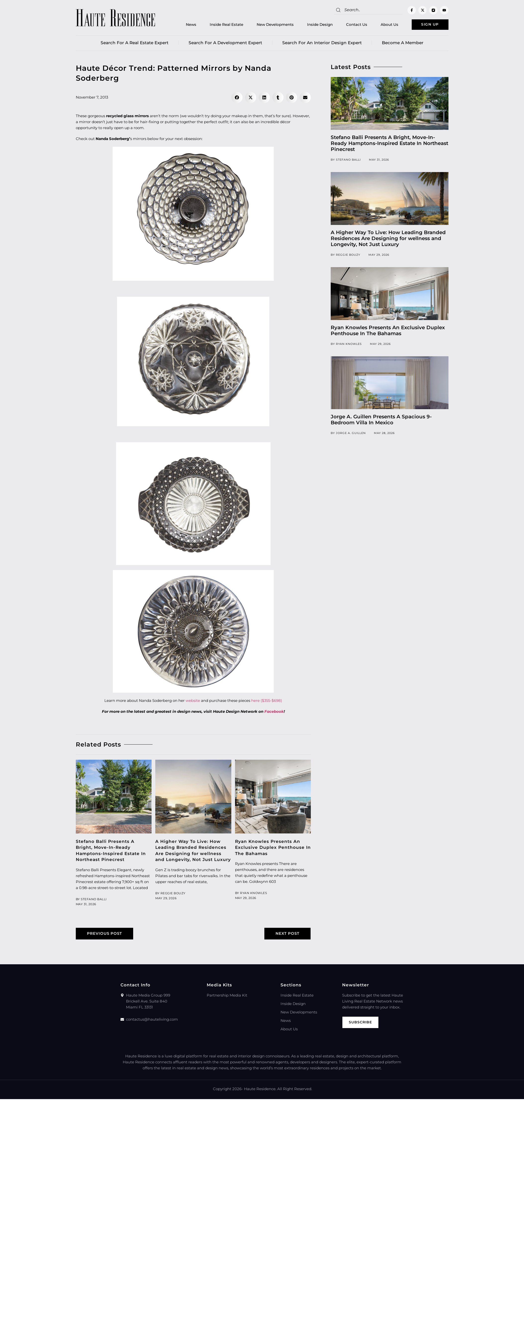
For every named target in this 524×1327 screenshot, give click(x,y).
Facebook (274, 712)
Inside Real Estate (221, 25)
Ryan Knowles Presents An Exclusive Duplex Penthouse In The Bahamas (273, 848)
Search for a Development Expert (225, 43)
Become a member (402, 43)
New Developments (269, 25)
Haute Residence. (260, 1089)
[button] (236, 98)
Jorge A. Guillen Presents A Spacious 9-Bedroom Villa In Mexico (381, 420)
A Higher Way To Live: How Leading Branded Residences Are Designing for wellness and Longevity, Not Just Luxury (388, 239)
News (185, 25)
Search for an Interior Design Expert (322, 43)
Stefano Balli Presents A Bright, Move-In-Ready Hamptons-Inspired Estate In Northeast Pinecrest (389, 144)
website (193, 701)
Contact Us (351, 25)
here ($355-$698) (266, 701)
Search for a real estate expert (134, 43)
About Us (384, 25)
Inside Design (314, 25)
